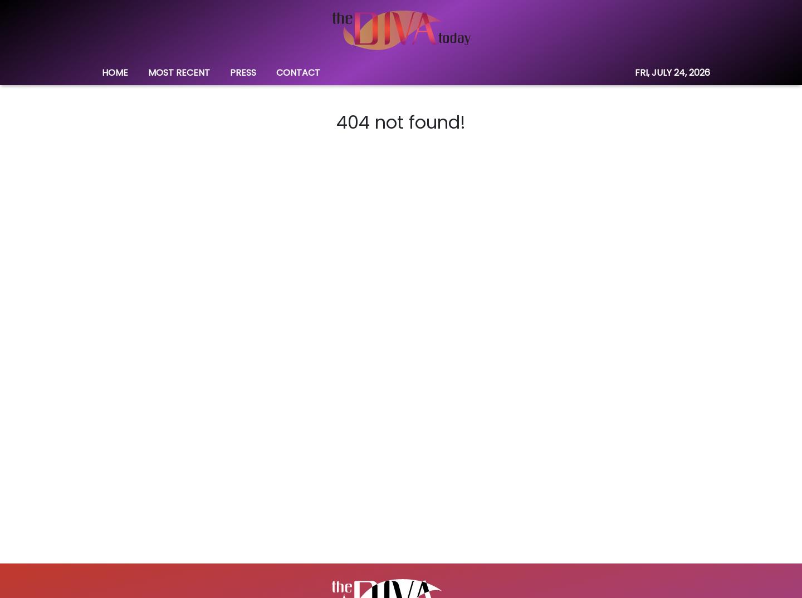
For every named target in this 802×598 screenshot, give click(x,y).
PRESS (243, 72)
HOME (115, 72)
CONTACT (298, 72)
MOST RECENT (179, 72)
